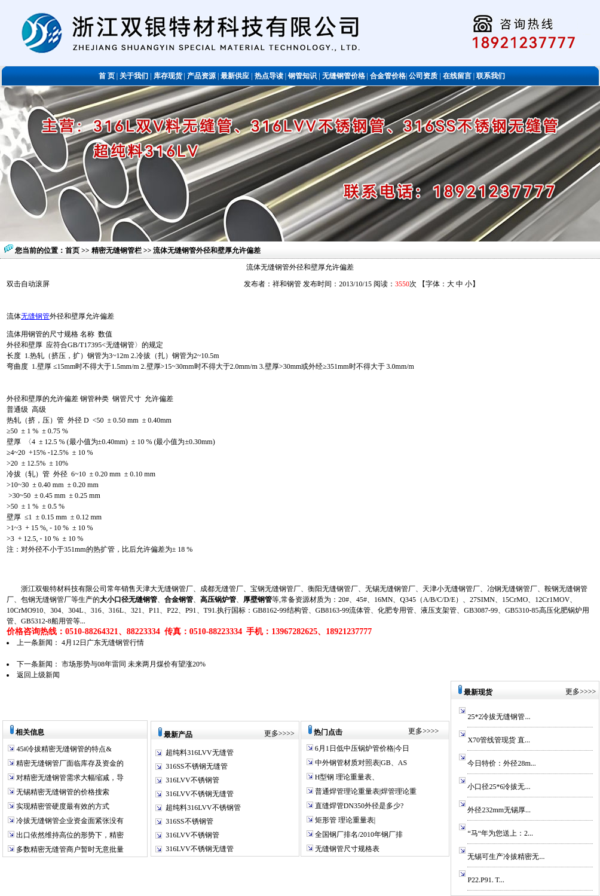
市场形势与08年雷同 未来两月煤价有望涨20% (134, 664)
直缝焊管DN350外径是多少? (358, 806)
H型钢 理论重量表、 (346, 777)
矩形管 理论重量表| (344, 820)
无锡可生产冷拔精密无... (505, 856)
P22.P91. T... (485, 880)
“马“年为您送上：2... (500, 833)
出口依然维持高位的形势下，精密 (69, 835)
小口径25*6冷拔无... (498, 786)
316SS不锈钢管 (189, 821)
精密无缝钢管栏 (117, 250)
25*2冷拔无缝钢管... (498, 716)
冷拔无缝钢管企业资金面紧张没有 (69, 821)
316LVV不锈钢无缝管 (200, 794)
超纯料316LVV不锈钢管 (203, 807)
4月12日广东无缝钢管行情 (103, 642)
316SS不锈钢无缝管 (196, 766)
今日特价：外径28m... (501, 763)
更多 (271, 733)
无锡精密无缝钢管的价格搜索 (61, 792)
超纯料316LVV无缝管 (200, 752)
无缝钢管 (35, 316)
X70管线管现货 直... (498, 740)
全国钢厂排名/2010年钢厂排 (358, 834)
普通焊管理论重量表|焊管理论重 (365, 791)
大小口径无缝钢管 (128, 599)
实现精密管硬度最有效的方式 (61, 806)
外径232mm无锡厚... (499, 810)
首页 (72, 250)
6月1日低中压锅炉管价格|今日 (361, 748)
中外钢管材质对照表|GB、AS (360, 763)
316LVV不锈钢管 (192, 780)
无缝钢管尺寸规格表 (346, 849)
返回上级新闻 (38, 675)
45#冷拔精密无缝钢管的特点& (62, 749)
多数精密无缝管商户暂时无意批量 (69, 849)
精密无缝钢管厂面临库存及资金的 (69, 763)
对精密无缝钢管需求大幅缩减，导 (69, 777)
